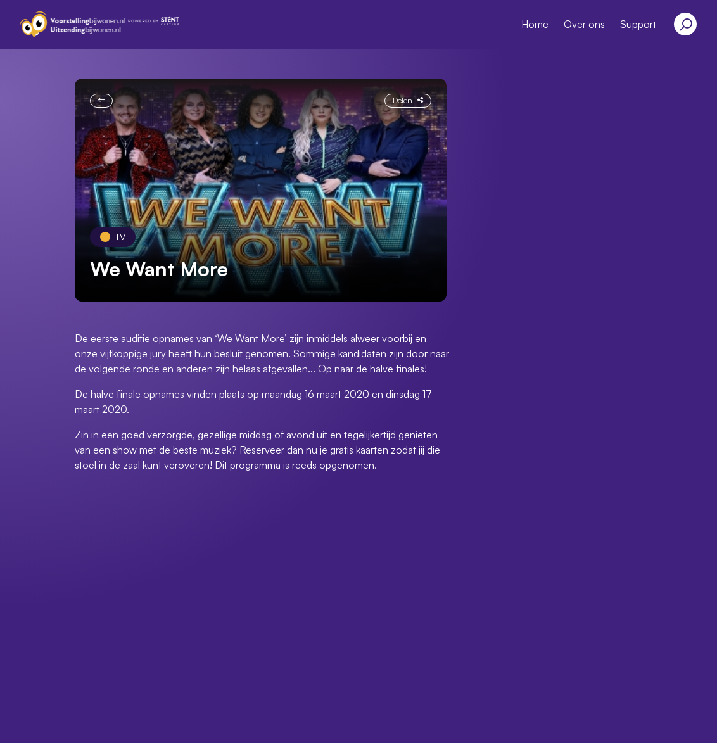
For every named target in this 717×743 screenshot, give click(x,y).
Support (638, 24)
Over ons (584, 24)
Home (535, 24)
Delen (408, 100)
